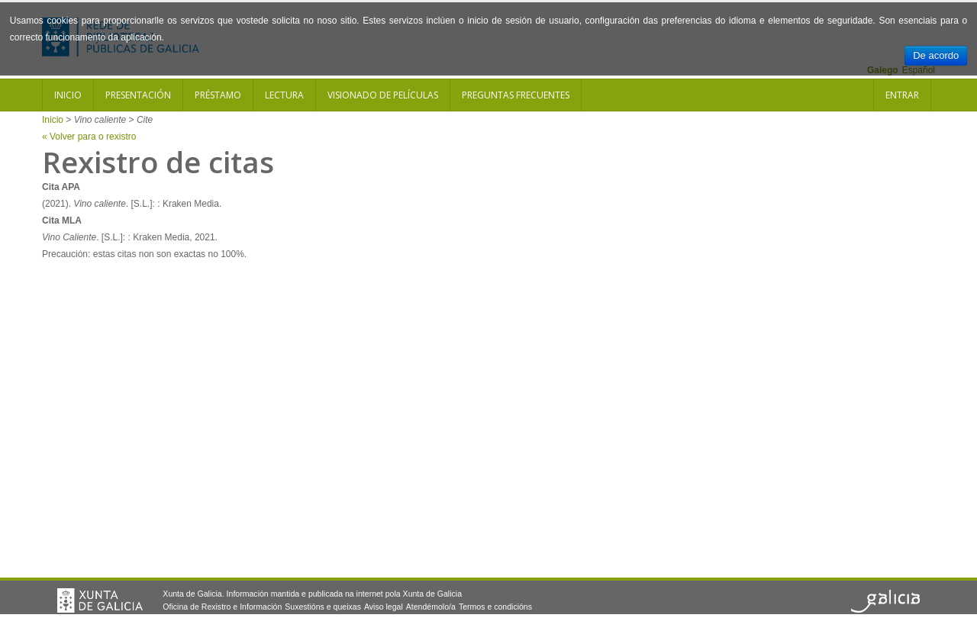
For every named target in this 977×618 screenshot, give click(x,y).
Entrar (902, 95)
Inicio (68, 95)
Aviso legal (383, 606)
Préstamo (218, 95)
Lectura (284, 95)
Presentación (138, 95)
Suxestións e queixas (323, 606)
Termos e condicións (495, 606)
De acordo (936, 55)
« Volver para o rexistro (89, 136)
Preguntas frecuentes (515, 95)
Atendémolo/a (431, 606)
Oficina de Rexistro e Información (222, 606)
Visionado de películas (382, 95)
